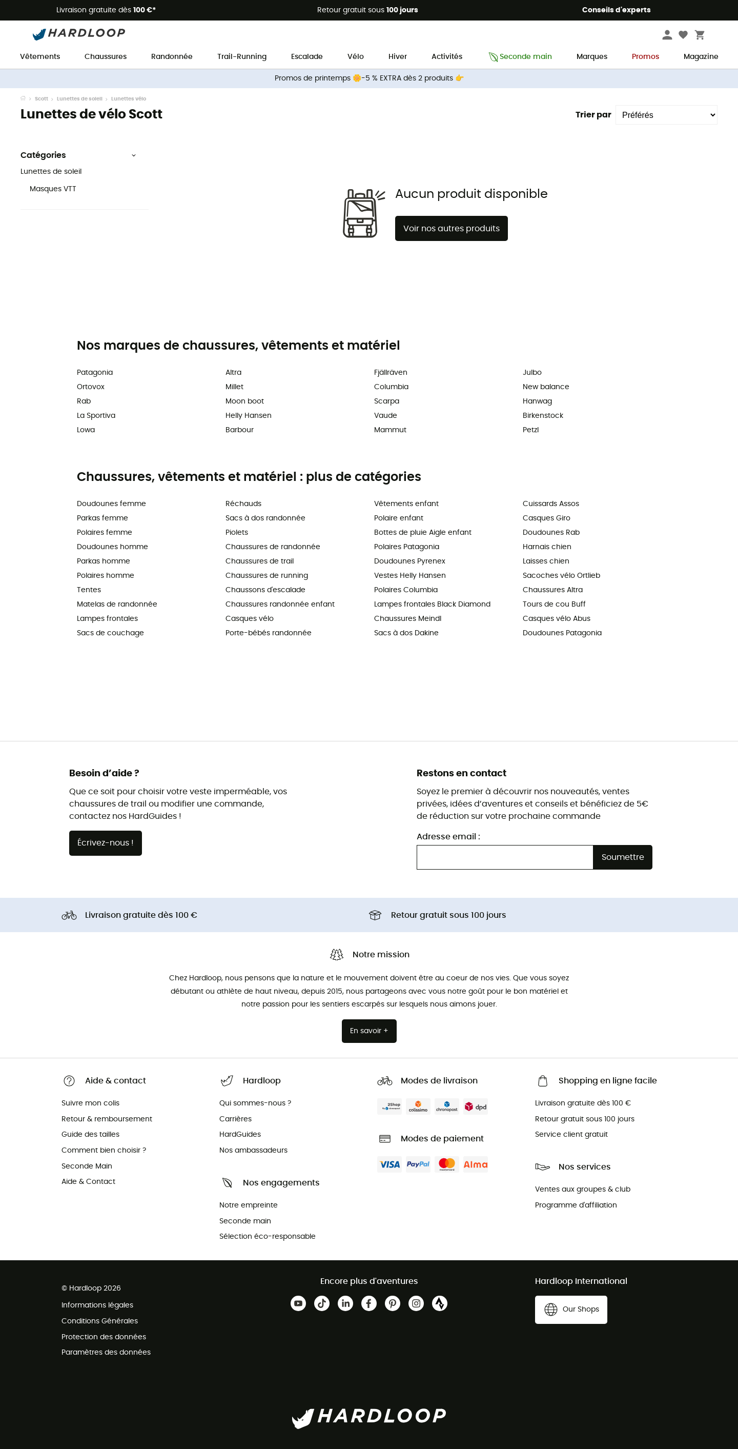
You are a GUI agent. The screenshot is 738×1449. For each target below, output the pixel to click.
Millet (234, 387)
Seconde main (519, 57)
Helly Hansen (248, 415)
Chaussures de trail (259, 561)
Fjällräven (390, 372)
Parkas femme (102, 518)
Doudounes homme (112, 547)
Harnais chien (547, 547)
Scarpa (386, 401)
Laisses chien (546, 561)
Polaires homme (105, 575)
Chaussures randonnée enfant (280, 604)
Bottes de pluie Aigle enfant (422, 532)
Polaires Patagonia (406, 547)
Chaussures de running (266, 575)
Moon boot (244, 401)
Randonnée (172, 57)
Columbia (391, 387)
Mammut (390, 430)
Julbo (532, 372)
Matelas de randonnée (117, 604)
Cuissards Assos (551, 504)
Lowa (86, 430)
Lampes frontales (107, 618)
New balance (546, 387)
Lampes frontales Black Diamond (432, 604)
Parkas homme (103, 561)
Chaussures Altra (553, 590)
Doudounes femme (111, 504)
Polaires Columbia (406, 590)
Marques (592, 57)
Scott (41, 99)
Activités (447, 57)
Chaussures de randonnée (272, 547)
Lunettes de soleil (79, 99)
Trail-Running (241, 57)
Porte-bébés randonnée (268, 633)
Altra (233, 372)
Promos (645, 57)
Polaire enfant (398, 518)
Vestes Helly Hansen (410, 575)
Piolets (236, 532)
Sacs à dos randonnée (265, 518)
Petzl (531, 430)
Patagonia (95, 372)
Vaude (385, 415)
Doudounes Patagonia (562, 633)
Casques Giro (546, 518)
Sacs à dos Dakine (406, 633)
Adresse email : (448, 837)
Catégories (78, 155)
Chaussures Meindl (407, 618)
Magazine (701, 57)
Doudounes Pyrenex (409, 561)
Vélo (355, 57)
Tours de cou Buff (554, 604)
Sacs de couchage (110, 633)
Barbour (239, 430)
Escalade (307, 57)
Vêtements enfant (406, 504)
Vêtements (40, 57)
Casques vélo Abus (556, 618)
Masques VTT (53, 189)
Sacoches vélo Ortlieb (561, 575)
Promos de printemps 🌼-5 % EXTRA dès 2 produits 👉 (369, 78)
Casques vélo (249, 618)
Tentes (89, 590)
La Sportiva (96, 415)
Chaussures (106, 57)
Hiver (397, 57)
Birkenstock (543, 415)
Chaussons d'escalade (265, 590)
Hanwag (537, 401)
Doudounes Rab (551, 532)
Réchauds (243, 504)
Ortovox (91, 387)
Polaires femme (104, 532)
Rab (84, 401)
